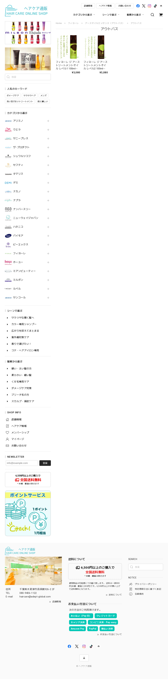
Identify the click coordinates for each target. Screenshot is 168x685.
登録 (45, 469)
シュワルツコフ (22, 162)
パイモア (18, 241)
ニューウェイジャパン (25, 224)
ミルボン (18, 285)
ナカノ (17, 197)
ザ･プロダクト (21, 153)
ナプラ (17, 206)
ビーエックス (20, 250)
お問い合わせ (124, 6)
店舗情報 (88, 6)
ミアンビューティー (24, 277)
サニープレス (20, 144)
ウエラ (17, 135)
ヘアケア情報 (105, 6)
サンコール (19, 303)
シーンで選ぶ (111, 14)
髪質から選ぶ (136, 14)
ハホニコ (18, 232)
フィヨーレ (19, 259)
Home (59, 23)
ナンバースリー (22, 215)
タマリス (18, 179)
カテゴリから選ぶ (84, 14)
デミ (15, 188)
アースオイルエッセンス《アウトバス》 (104, 23)
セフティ (18, 171)
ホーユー (18, 268)
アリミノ (18, 126)
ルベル (17, 294)
